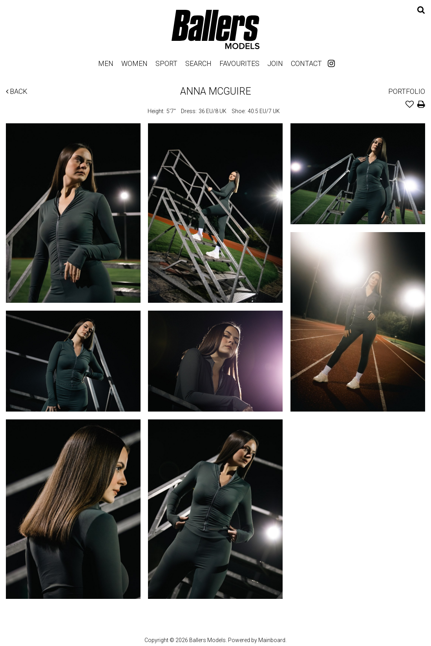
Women (134, 63)
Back (16, 91)
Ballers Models (215, 29)
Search (198, 63)
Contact (306, 63)
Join (275, 63)
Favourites (239, 63)
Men (105, 63)
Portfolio (406, 91)
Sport (166, 63)
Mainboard (271, 640)
